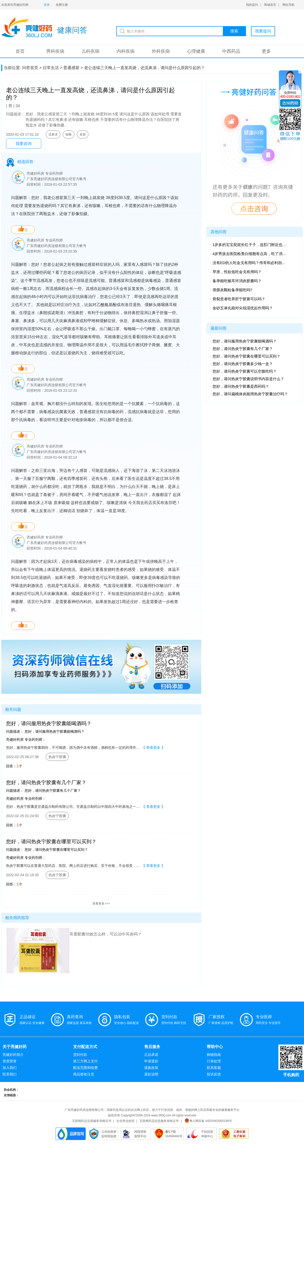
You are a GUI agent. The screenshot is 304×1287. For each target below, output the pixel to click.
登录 (47, 5)
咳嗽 (69, 134)
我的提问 (252, 5)
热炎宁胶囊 (57, 757)
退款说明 (151, 1074)
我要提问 (263, 31)
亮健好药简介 (13, 1055)
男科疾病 (55, 51)
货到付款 (80, 1055)
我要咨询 (24, 143)
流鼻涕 (53, 134)
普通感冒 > (73, 68)
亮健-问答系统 (26, 27)
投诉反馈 (214, 1074)
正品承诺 (151, 1055)
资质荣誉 (10, 1061)
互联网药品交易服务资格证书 (91, 1121)
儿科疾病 (90, 51)
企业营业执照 (125, 1121)
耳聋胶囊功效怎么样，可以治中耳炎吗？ (105, 934)
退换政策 (151, 1068)
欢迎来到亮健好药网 (14, 5)
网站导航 (288, 5)
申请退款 (151, 1061)
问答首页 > (32, 68)
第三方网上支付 (85, 1061)
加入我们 (10, 1068)
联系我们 (10, 1074)
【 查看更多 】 (153, 748)
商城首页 (270, 5)
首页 (20, 51)
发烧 (83, 134)
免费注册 (62, 5)
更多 (266, 51)
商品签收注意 (83, 1074)
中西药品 (231, 51)
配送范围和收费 (85, 1068)
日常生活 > (52, 68)
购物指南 (214, 1055)
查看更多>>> (101, 903)
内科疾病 (126, 51)
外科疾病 (161, 51)
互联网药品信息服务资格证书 (159, 1121)
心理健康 (196, 51)
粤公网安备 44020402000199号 (208, 1121)
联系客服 (214, 1068)
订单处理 (214, 1061)
